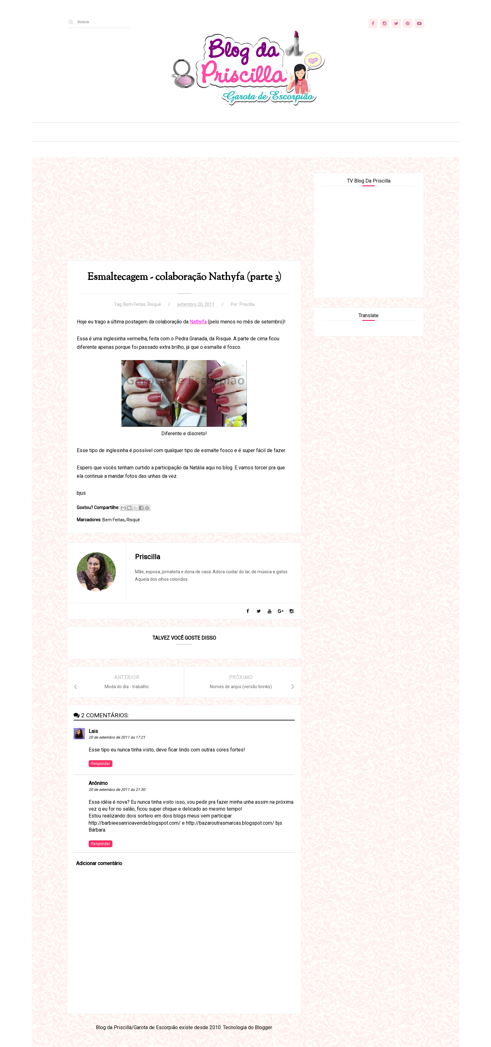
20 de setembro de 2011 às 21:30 (117, 789)
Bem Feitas (134, 304)
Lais (93, 731)
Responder (100, 763)
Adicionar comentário (99, 863)
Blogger (263, 1027)
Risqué (154, 304)
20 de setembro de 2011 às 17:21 (117, 737)
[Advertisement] (184, 216)
